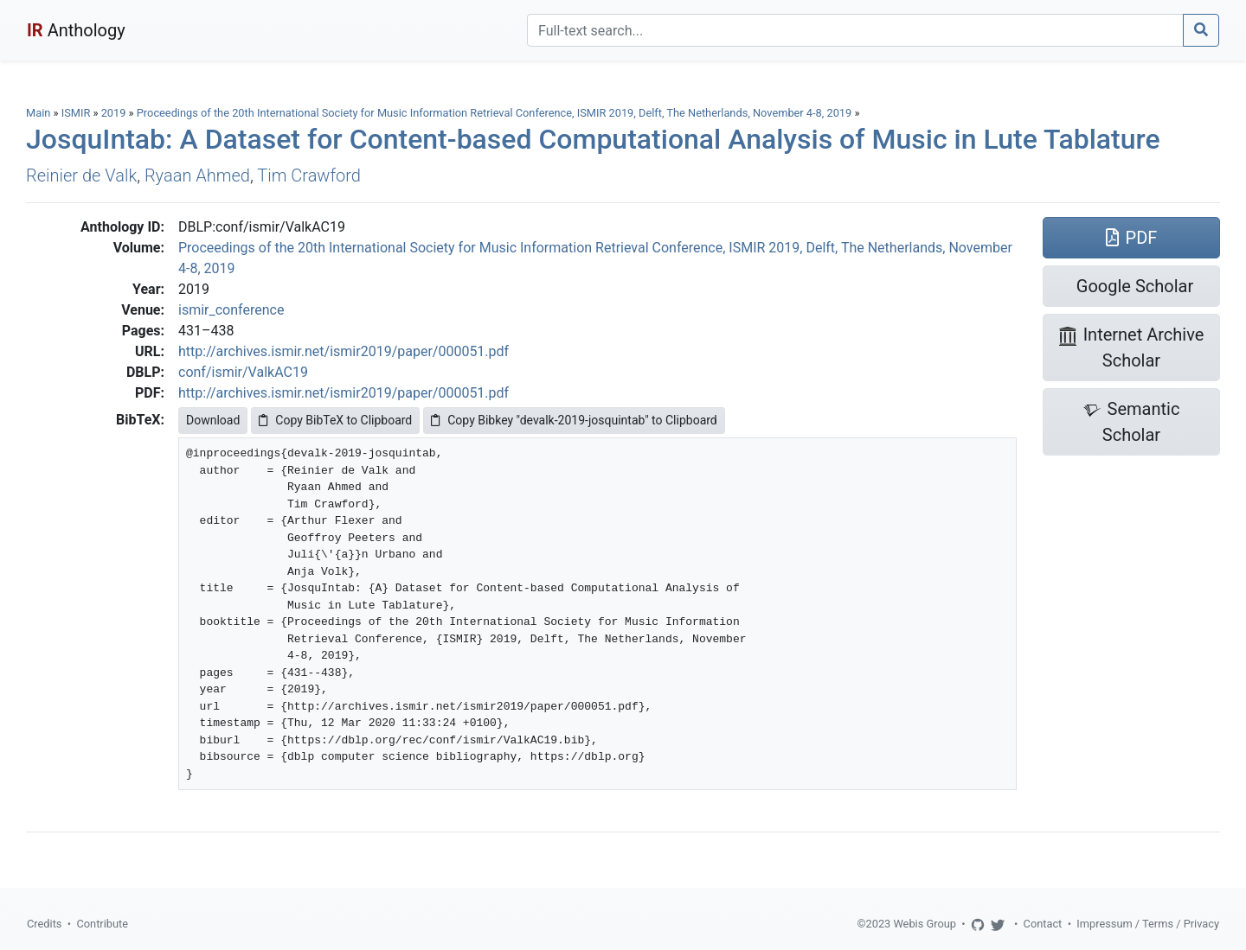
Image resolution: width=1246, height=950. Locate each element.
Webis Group (924, 923)
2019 (113, 112)
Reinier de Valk (81, 175)
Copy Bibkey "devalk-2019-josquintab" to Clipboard (574, 420)
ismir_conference (231, 310)
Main (38, 112)
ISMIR (76, 112)
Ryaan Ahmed (197, 175)
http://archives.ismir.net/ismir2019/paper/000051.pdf (343, 351)
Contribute (102, 923)
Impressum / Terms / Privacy (1147, 923)
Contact (1043, 923)
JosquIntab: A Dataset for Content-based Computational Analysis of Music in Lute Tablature (593, 139)
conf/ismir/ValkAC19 (243, 372)
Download (213, 420)
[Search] (855, 30)
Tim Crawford (309, 175)
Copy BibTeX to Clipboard (335, 420)
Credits (44, 923)
